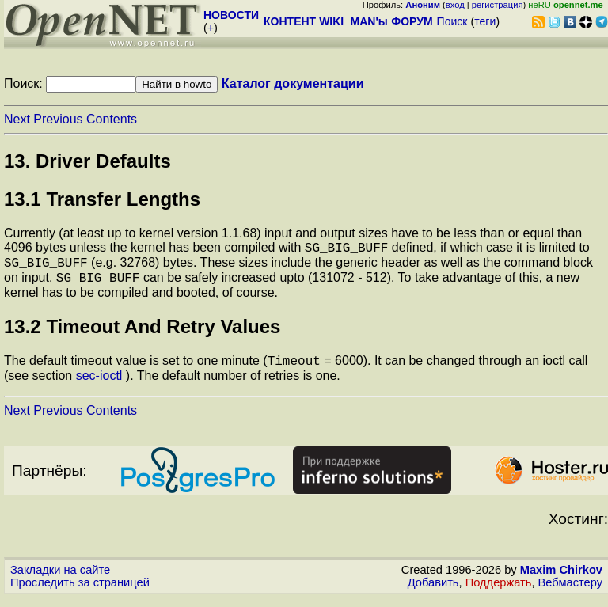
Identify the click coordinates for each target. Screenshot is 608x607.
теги (485, 21)
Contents (111, 119)
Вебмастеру (570, 592)
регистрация (497, 4)
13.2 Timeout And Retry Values (142, 333)
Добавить (433, 592)
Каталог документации (293, 83)
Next (17, 119)
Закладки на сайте (60, 579)
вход (455, 4)
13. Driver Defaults (87, 161)
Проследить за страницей (80, 592)
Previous (57, 119)
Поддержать (499, 592)
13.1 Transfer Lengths (102, 199)
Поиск (452, 21)
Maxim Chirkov (561, 579)
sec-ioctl (99, 385)
